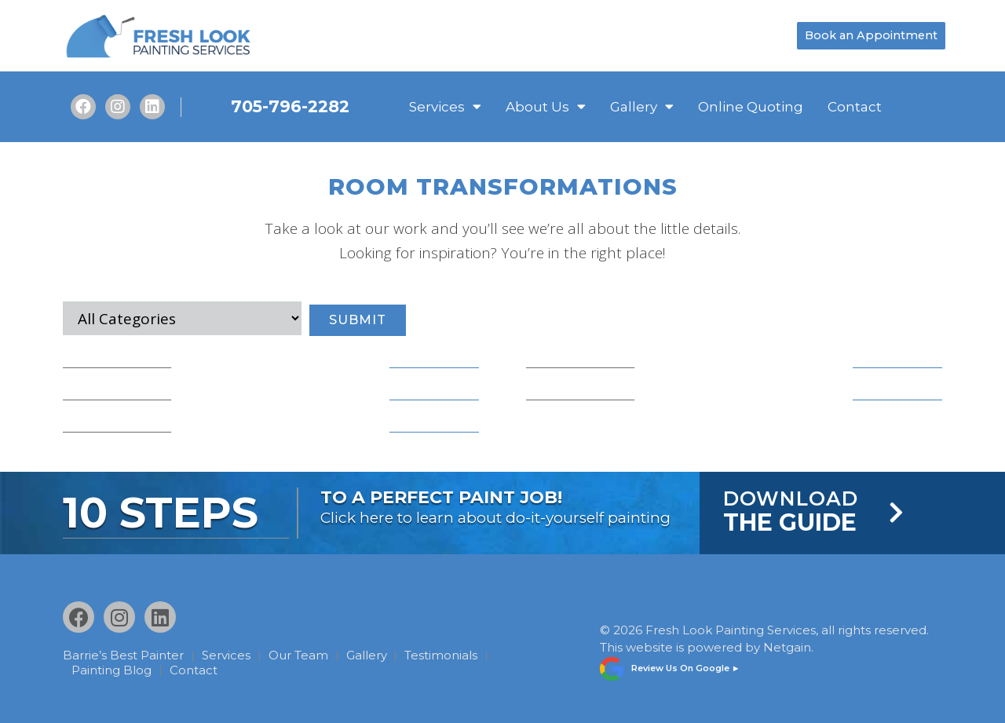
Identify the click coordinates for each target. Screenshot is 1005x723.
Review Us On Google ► (685, 665)
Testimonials (451, 655)
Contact (855, 107)
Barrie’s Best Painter (123, 655)
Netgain (787, 645)
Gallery (642, 106)
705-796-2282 (290, 106)
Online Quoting (750, 107)
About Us (546, 106)
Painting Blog (113, 669)
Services (445, 106)
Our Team (303, 655)
